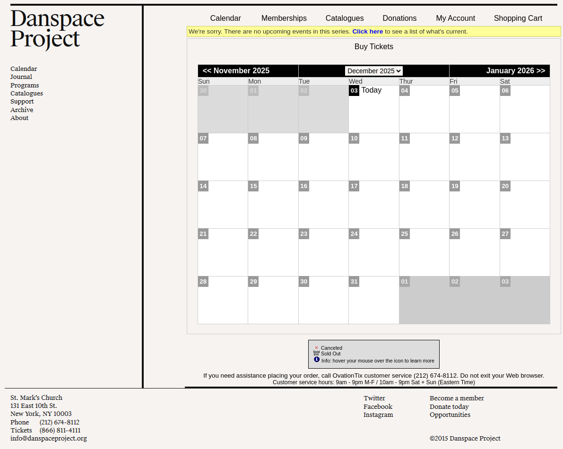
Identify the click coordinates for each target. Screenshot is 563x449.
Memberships (284, 18)
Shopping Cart (518, 18)
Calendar (225, 18)
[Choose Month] (374, 71)
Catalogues (345, 18)
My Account (454, 18)
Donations (399, 18)
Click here (367, 31)
